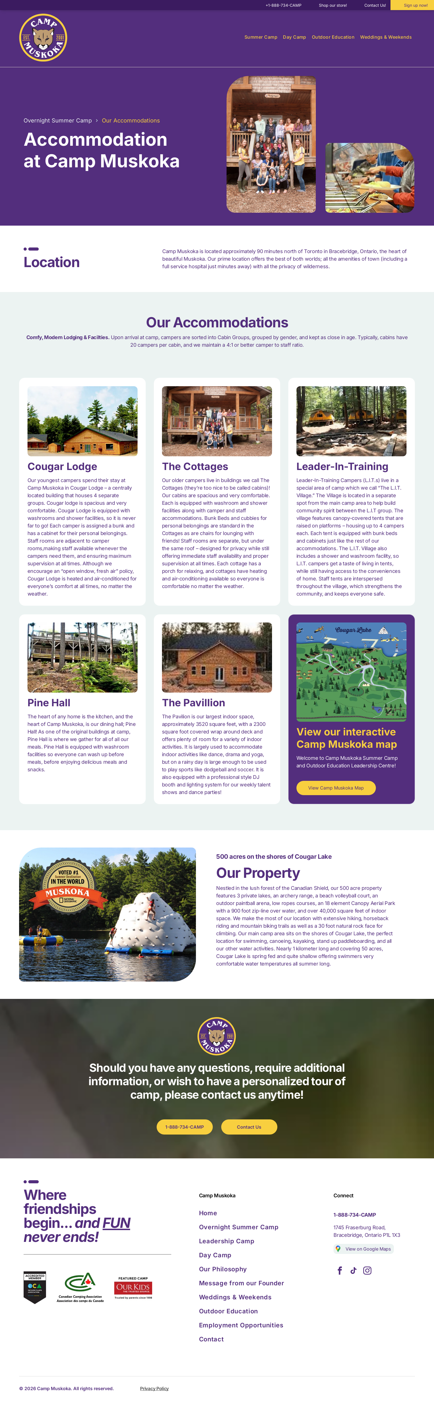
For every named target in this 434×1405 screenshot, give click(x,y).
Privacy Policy (154, 1388)
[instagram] (367, 1271)
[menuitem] (261, 37)
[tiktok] (353, 1271)
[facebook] (340, 1271)
